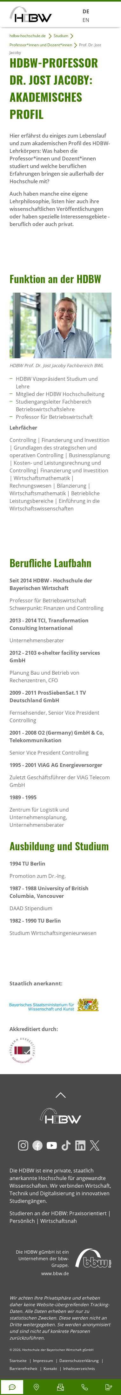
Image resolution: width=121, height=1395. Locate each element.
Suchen (71, 13)
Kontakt (50, 1368)
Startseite (18, 1360)
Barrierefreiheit (23, 1368)
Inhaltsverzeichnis (79, 1368)
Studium (61, 35)
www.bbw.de (55, 1273)
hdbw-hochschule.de (28, 35)
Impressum (43, 1360)
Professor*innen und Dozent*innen (41, 45)
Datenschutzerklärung (79, 1360)
